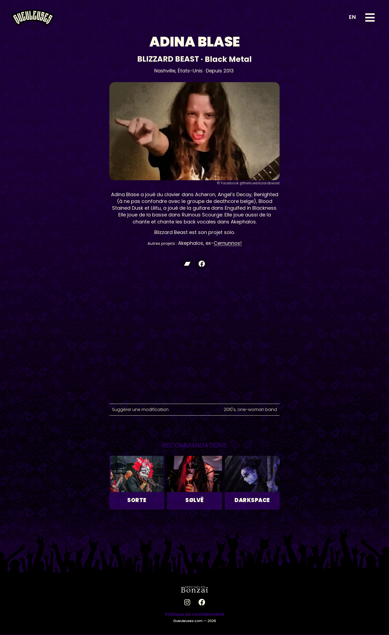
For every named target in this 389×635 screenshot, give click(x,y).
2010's (230, 410)
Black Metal (228, 59)
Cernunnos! (228, 243)
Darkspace (252, 500)
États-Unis (190, 70)
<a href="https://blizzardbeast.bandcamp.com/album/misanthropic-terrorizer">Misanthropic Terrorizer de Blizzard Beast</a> (194, 282)
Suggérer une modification (140, 410)
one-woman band (257, 410)
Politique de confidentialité (194, 615)
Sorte (136, 500)
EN (352, 17)
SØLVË (194, 500)
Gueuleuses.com (188, 621)
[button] (370, 17)
